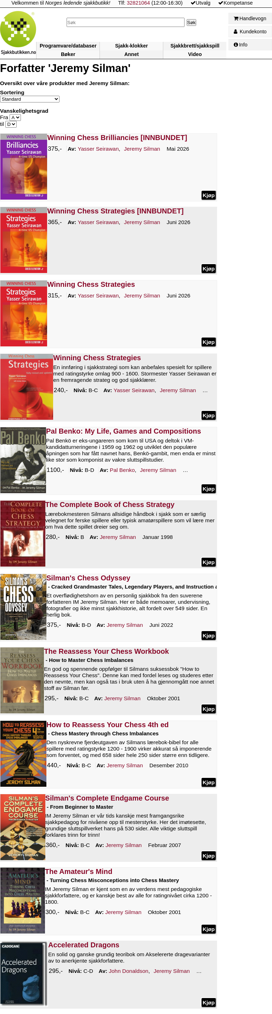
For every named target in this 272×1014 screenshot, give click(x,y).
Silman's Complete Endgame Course (107, 798)
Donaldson (128, 971)
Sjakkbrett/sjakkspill (194, 46)
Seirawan (98, 149)
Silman (142, 149)
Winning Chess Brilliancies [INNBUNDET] (117, 137)
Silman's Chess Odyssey (88, 578)
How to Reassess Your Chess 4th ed (107, 725)
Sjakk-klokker (131, 46)
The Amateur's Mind (78, 871)
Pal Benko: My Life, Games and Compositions (123, 431)
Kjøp (209, 195)
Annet (131, 54)
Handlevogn (250, 18)
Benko (122, 470)
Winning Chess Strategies (91, 284)
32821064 (138, 3)
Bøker (68, 54)
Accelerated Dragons (83, 945)
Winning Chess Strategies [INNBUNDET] (115, 211)
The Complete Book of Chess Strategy (110, 504)
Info (241, 45)
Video (195, 54)
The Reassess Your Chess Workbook (106, 651)
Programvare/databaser (68, 46)
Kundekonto (250, 31)
